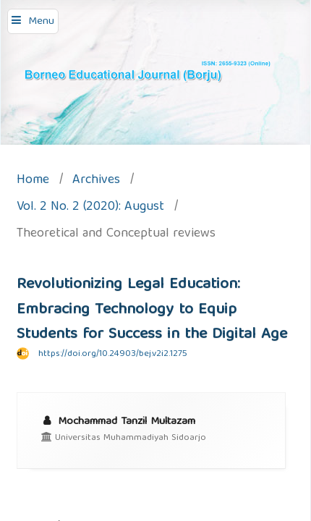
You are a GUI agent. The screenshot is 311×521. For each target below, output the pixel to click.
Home (33, 181)
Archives (96, 181)
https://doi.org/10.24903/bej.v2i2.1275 (112, 354)
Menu (41, 21)
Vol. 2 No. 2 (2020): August (90, 208)
